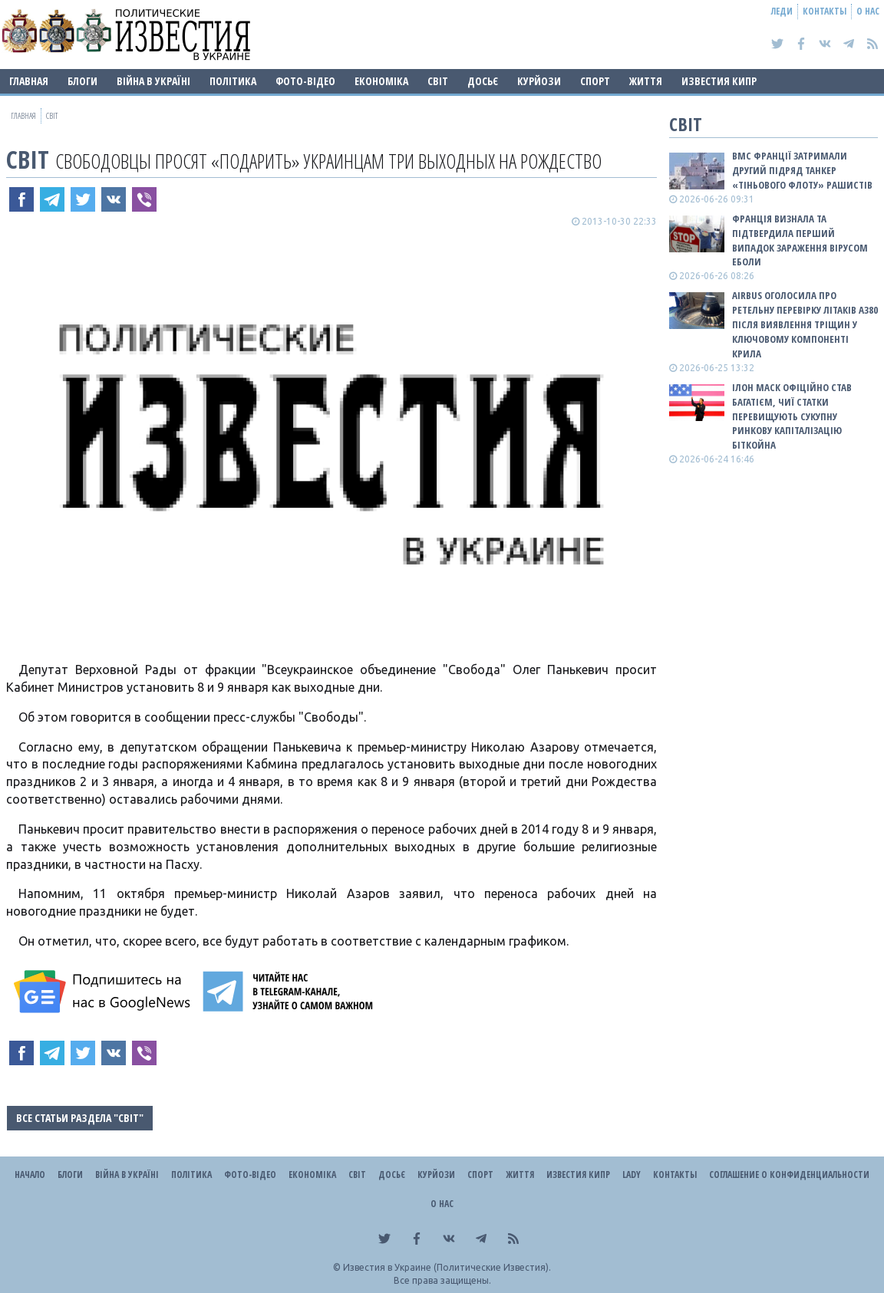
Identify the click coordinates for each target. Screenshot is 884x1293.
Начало (30, 1174)
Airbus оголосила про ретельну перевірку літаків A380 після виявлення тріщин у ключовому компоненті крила (805, 324)
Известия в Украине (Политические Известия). (447, 1267)
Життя (645, 81)
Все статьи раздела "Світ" (79, 1117)
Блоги (82, 81)
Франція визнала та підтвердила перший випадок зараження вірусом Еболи (800, 240)
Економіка (381, 81)
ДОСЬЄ (482, 81)
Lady (631, 1174)
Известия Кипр (719, 81)
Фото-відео (305, 81)
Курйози (539, 81)
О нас (867, 11)
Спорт (595, 81)
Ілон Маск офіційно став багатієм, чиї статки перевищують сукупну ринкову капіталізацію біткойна (792, 416)
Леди (782, 11)
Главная (28, 81)
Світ (437, 81)
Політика (232, 81)
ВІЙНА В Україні (153, 81)
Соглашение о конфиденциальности (789, 1174)
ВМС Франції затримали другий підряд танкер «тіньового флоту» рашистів (802, 170)
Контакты (824, 11)
